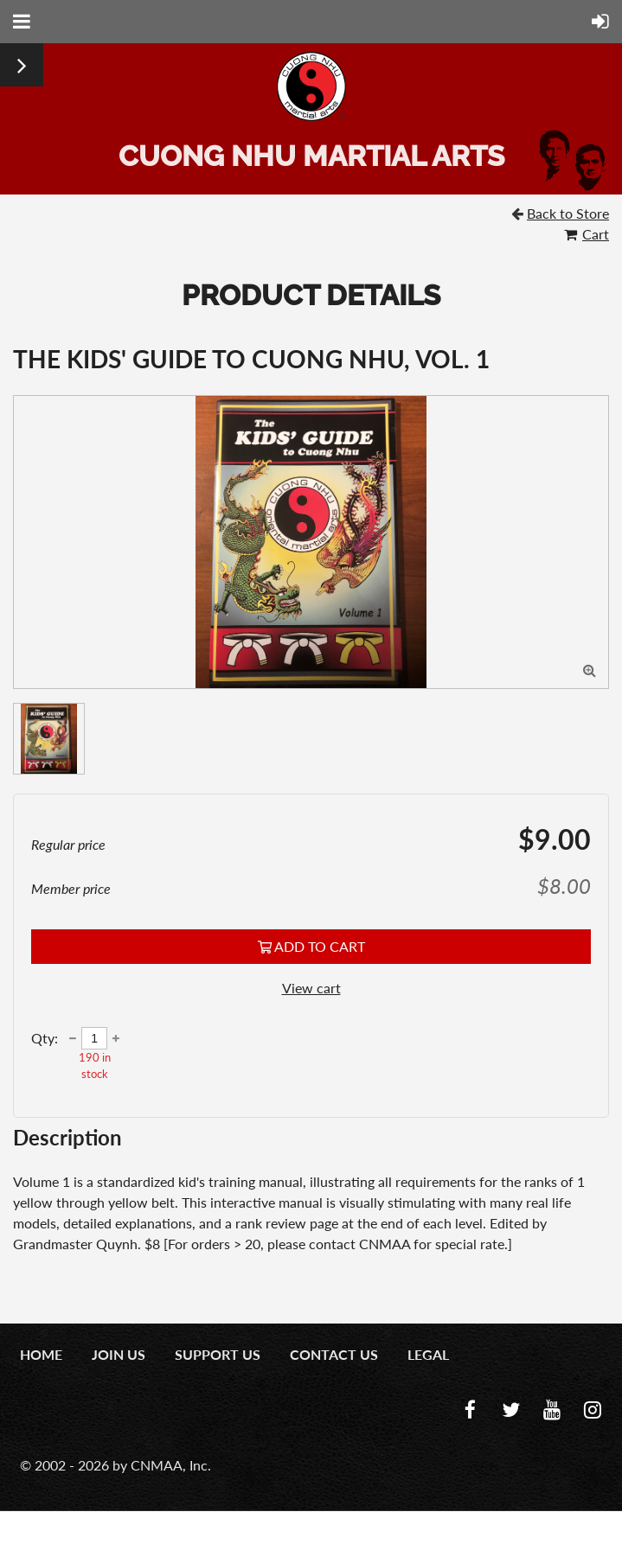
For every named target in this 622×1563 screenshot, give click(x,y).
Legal (428, 1354)
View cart (311, 987)
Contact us (334, 1354)
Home (41, 1354)
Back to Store (568, 213)
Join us (118, 1354)
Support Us (217, 1354)
